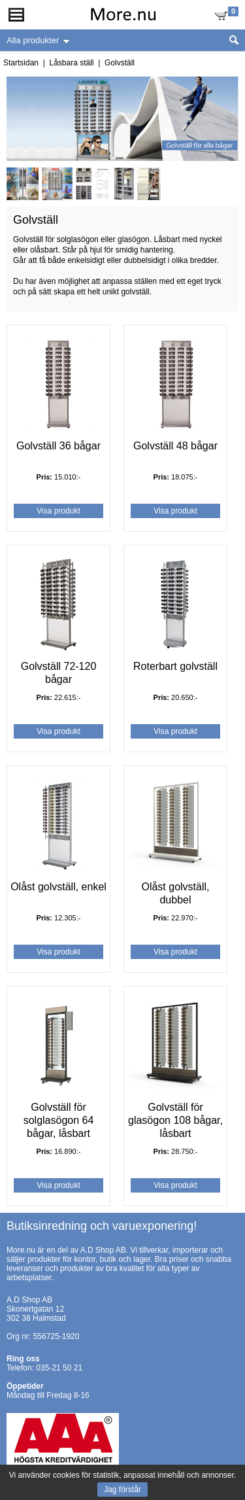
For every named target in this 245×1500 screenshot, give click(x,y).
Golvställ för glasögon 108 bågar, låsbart (175, 1120)
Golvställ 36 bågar (58, 445)
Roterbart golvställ (175, 666)
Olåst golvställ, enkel (58, 886)
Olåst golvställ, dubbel (175, 893)
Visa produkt (58, 510)
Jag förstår (122, 1489)
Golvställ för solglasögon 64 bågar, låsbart (59, 1120)
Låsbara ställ (71, 62)
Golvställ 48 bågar (175, 445)
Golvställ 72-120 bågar (59, 673)
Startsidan (21, 62)
